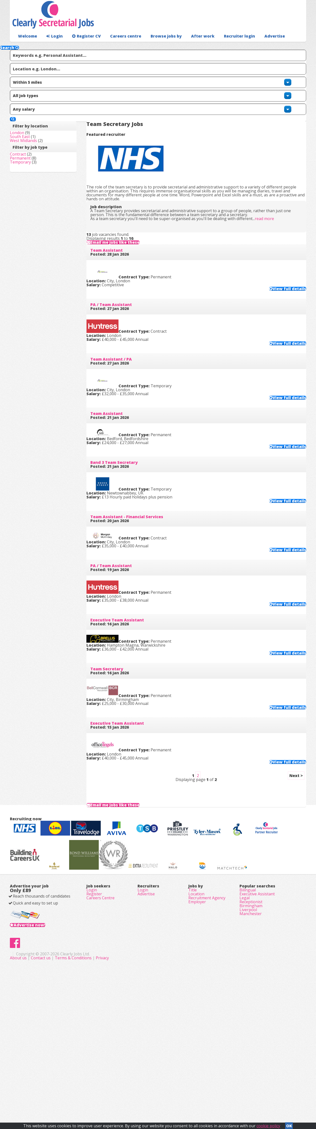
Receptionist (250, 1028)
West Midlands (31, 135)
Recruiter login (284, 45)
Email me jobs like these (128, 219)
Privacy (201, 1102)
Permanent (28, 161)
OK (289, 1124)
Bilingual (247, 1007)
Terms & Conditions (172, 1102)
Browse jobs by (155, 45)
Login (51, 45)
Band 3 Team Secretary (122, 471)
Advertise (252, 45)
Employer (197, 1028)
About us (117, 1102)
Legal (244, 1021)
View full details (279, 275)
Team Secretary (114, 705)
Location (196, 1014)
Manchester (250, 1049)
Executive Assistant (257, 1014)
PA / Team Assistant (119, 295)
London (25, 121)
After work (189, 45)
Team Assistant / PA (119, 354)
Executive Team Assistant (125, 646)
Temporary (28, 168)
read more (272, 179)
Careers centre (118, 45)
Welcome (26, 45)
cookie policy (268, 1124)
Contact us (140, 1102)
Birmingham (250, 1035)
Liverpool (248, 1042)
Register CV (81, 45)
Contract (26, 154)
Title (192, 1007)
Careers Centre (100, 1021)
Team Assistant (114, 237)
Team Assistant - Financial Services (134, 529)
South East (28, 128)
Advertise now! (37, 1053)
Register (94, 1014)
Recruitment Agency (206, 1021)
